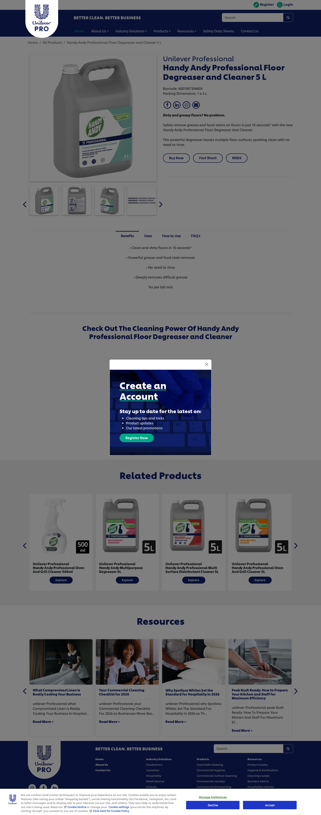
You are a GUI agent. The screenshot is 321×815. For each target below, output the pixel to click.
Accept (270, 805)
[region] (160, 802)
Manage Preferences (213, 797)
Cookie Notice (76, 807)
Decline (213, 805)
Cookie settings (119, 807)
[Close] (206, 364)
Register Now (136, 437)
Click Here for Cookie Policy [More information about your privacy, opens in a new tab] (111, 811)
